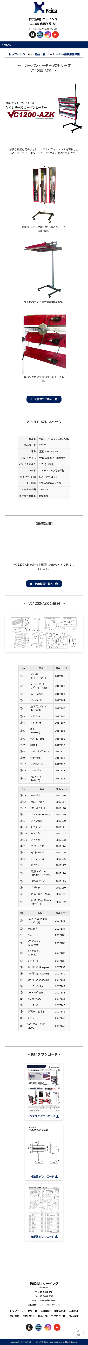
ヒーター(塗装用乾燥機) (66, 54)
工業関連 (45, 1310)
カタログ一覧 (58, 1316)
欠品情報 (73, 1316)
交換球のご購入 (44, 399)
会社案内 (14, 1316)
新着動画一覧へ (44, 584)
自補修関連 (59, 1310)
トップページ (17, 54)
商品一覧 (40, 54)
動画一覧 (43, 1316)
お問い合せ (29, 1316)
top (78, 1334)
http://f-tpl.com (71, 1342)
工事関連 (73, 1310)
